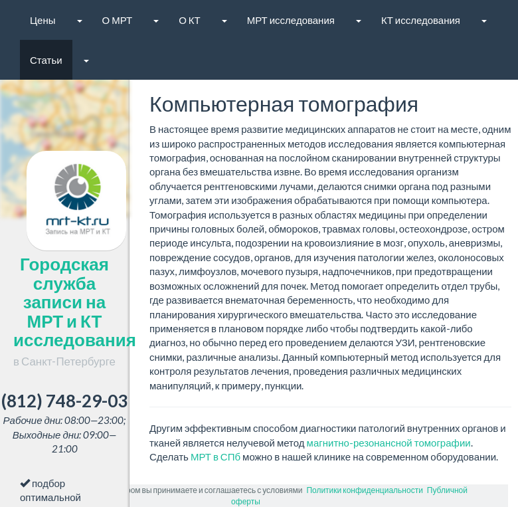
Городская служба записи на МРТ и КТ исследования (74, 310)
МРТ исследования (291, 20)
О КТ (190, 20)
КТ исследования (420, 20)
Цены (43, 20)
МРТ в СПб (215, 456)
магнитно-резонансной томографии (389, 443)
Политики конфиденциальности (364, 490)
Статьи (46, 60)
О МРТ (117, 20)
